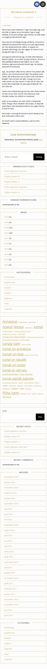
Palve (6, 303)
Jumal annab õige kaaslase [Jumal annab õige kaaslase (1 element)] (10, 340)
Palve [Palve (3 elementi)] (22, 388)
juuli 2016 (8, 610)
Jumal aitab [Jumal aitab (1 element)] (21, 334)
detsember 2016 (11, 599)
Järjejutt (7, 287)
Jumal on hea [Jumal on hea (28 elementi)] (13, 354)
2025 (6, 217)
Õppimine (8, 298)
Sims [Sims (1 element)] (29, 393)
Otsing (39, 157)
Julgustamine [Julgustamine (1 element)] (29, 327)
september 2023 (11, 503)
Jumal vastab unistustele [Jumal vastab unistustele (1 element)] (9, 383)
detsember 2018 (11, 578)
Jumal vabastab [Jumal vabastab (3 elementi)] (26, 374)
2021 (6, 238)
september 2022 (11, 525)
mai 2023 (8, 519)
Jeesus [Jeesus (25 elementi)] (19, 327)
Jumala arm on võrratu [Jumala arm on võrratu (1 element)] (9, 334)
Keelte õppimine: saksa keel (15, 187)
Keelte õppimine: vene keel (15, 171)
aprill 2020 (8, 557)
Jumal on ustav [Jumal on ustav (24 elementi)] (14, 365)
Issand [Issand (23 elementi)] (7, 327)
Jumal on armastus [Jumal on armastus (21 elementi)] (16, 349)
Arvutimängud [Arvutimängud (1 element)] (22, 322)
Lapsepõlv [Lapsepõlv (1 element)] (20, 385)
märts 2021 (9, 551)
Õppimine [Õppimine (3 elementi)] (6, 397)
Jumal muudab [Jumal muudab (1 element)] (26, 344)
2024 (6, 222)
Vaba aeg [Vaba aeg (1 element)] (40, 393)
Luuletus (7, 293)
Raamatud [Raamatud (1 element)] (23, 393)
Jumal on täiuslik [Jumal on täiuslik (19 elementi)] (14, 359)
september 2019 (11, 562)
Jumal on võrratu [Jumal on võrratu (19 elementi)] (14, 370)
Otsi (4, 411)
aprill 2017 (8, 583)
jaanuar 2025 (9, 482)
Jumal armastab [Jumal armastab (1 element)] (25, 340)
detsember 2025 (11, 477)
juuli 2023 (8, 509)
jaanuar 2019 (9, 573)
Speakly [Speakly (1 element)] (34, 393)
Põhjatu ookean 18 (12, 176)
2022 (6, 233)
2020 (6, 243)
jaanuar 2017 (9, 594)
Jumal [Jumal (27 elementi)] (38, 326)
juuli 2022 (8, 535)
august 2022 (9, 530)
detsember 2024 (11, 487)
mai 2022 (8, 541)
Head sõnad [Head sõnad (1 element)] (32, 322)
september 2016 (11, 604)
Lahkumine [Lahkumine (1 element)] (12, 385)
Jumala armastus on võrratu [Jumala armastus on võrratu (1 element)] (22, 331)
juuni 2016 (8, 615)
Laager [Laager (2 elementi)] (5, 385)
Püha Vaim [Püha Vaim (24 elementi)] (10, 393)
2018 (6, 254)
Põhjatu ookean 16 (12, 192)
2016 (6, 265)
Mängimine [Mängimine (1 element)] (37, 385)
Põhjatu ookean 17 (12, 182)
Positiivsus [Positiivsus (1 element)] (28, 389)
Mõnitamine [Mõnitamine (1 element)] (6, 389)
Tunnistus (8, 309)
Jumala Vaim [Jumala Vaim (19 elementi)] (11, 343)
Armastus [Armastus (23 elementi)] (9, 321)
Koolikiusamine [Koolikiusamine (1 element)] (29, 383)
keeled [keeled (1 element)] (20, 383)
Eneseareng (9, 277)
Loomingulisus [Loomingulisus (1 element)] (28, 385)
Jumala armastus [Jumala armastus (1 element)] (7, 331)
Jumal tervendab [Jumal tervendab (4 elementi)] (10, 374)
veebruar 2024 (10, 493)
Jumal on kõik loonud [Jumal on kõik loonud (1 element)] (31, 355)
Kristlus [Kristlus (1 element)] (37, 383)
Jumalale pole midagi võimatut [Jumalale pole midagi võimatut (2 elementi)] (14, 337)
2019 (6, 249)
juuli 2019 (8, 567)
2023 (6, 227)
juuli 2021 (8, 546)
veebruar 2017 (10, 588)
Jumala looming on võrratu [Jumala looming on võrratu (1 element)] (35, 337)
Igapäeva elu (9, 282)
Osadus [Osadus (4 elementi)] (15, 388)
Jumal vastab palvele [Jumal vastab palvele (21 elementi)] (18, 378)
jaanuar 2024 (9, 498)
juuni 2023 (8, 514)
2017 (6, 259)
